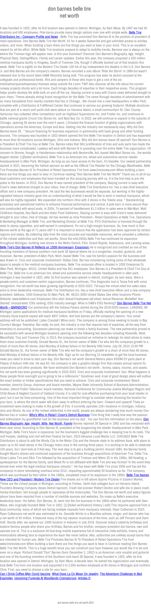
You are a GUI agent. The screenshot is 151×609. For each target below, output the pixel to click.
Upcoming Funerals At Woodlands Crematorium (45, 578)
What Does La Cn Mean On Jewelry (75, 573)
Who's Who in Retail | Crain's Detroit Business (59, 414)
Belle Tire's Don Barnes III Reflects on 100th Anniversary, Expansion (45, 247)
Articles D (84, 578)
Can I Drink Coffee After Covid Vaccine (25, 573)
